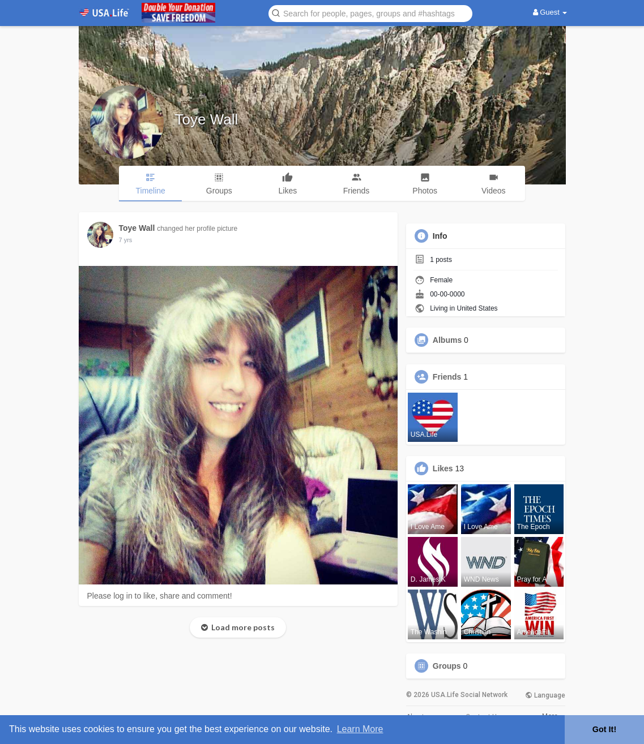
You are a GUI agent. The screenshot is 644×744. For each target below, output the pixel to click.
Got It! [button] (604, 729)
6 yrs (126, 239)
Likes (443, 468)
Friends (447, 376)
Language (545, 695)
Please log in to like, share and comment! (159, 595)
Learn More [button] (360, 729)
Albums (447, 340)
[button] (370, 12)
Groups (447, 665)
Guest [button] (550, 12)
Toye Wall (206, 119)
